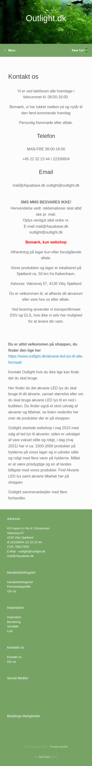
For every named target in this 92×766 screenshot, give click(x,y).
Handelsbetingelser (20, 582)
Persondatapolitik (19, 586)
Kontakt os (14, 657)
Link (10, 631)
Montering (14, 622)
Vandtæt (12, 626)
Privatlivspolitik (59, 746)
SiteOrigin (44, 756)
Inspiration (14, 617)
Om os (11, 591)
